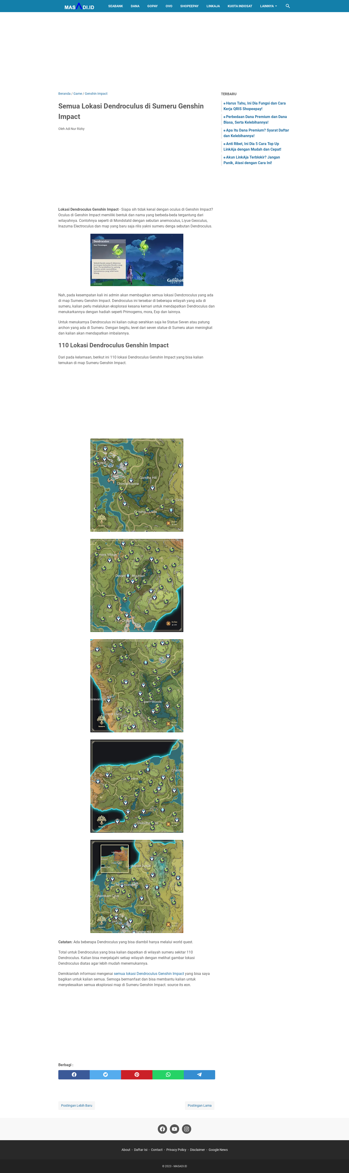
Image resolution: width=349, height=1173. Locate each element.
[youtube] (174, 1129)
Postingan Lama (200, 1105)
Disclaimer (197, 1150)
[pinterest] (136, 1074)
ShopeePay (189, 6)
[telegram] (199, 1074)
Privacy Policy (176, 1150)
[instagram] (186, 1129)
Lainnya (267, 6)
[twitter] (105, 1074)
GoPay (152, 6)
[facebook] (74, 1074)
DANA (135, 6)
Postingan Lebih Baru (76, 1105)
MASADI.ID (180, 1166)
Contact (157, 1150)
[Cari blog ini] (288, 6)
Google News (218, 1150)
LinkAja (213, 6)
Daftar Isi (140, 1150)
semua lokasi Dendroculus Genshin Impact (149, 973)
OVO (169, 6)
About (126, 1150)
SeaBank (115, 6)
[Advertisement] (174, 51)
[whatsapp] (168, 1074)
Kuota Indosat (240, 6)
